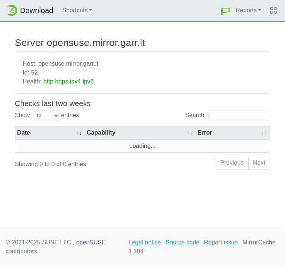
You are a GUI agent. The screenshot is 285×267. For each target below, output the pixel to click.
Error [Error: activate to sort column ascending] (204, 132)
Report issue (221, 242)
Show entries (47, 116)
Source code (182, 242)
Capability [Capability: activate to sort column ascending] (101, 132)
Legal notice (144, 242)
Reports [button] (246, 10)
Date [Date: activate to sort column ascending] (23, 132)
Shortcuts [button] (75, 10)
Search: (227, 116)
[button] (225, 10)
